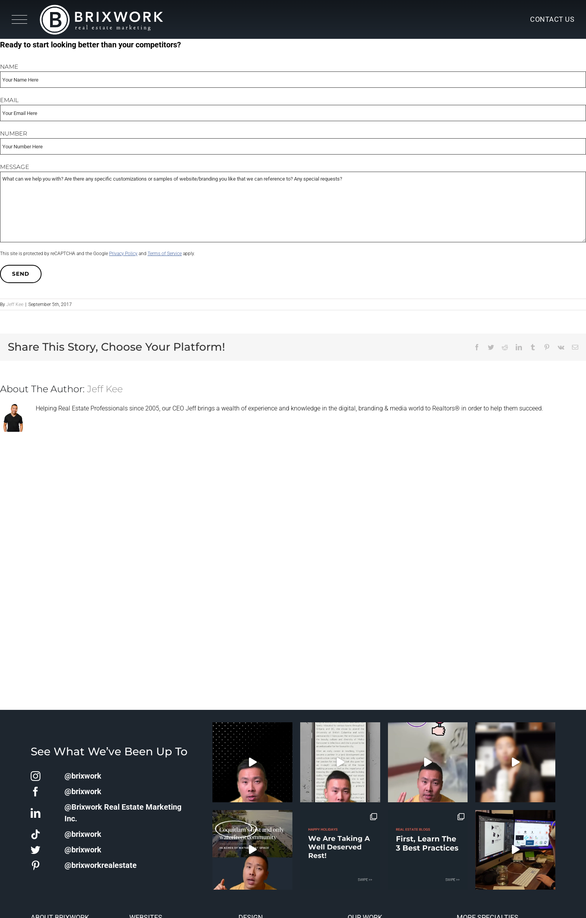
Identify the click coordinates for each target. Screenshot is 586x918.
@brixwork (82, 776)
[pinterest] (35, 865)
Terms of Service (165, 253)
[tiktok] (35, 834)
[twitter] (35, 850)
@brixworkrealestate (100, 865)
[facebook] (35, 791)
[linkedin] (35, 813)
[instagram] (35, 776)
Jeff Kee (14, 304)
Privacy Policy (123, 253)
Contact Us (552, 19)
